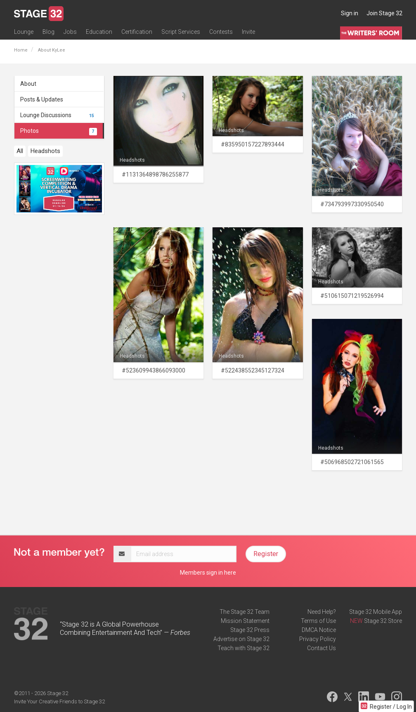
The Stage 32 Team (244, 611)
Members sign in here (208, 572)
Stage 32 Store (383, 621)
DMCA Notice (319, 630)
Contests (221, 31)
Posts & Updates (41, 99)
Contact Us (321, 648)
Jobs (70, 31)
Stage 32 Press (249, 630)
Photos (58, 131)
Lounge (23, 31)
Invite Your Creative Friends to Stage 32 (59, 701)
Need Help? (321, 611)
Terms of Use (318, 621)
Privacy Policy (317, 639)
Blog (48, 31)
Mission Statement (245, 621)
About (28, 83)
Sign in (349, 13)
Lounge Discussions (58, 115)
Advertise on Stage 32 (241, 639)
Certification (136, 31)
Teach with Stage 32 (243, 648)
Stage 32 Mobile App (375, 611)
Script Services (180, 31)
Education (99, 31)
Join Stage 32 (384, 13)
